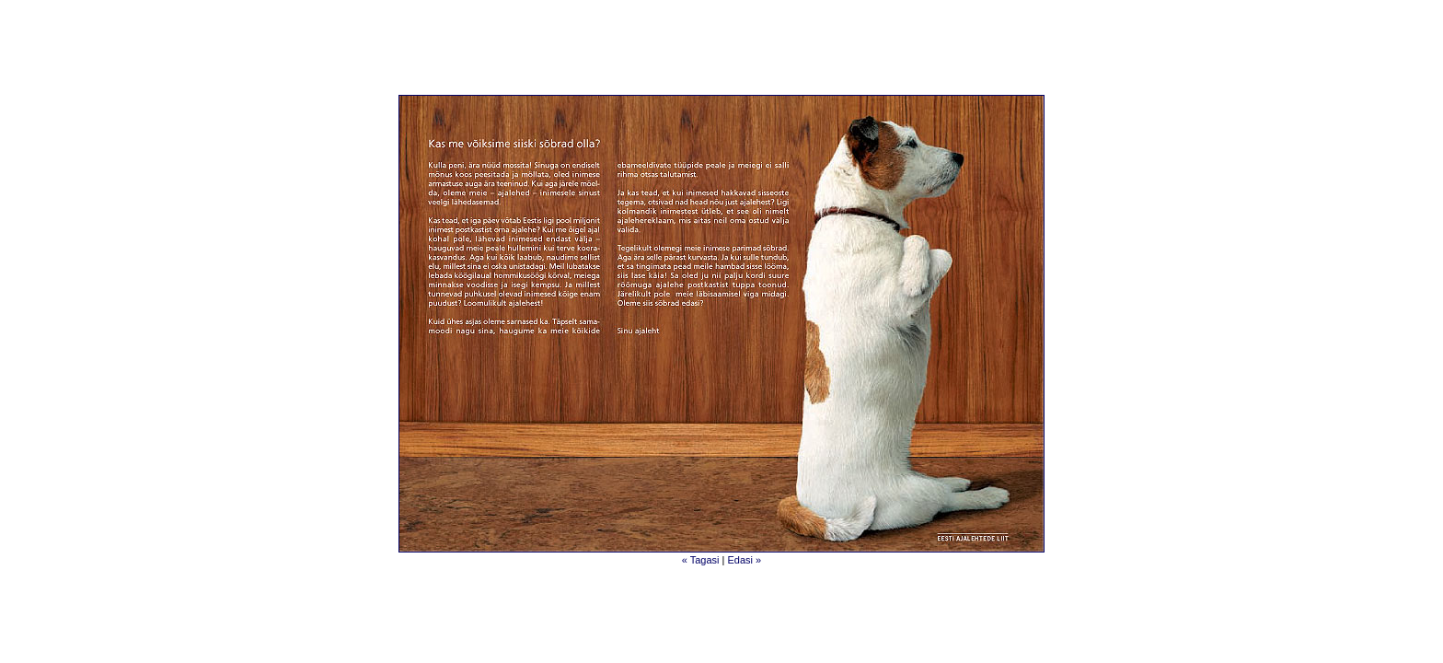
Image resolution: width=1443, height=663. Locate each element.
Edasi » (745, 559)
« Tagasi (702, 559)
